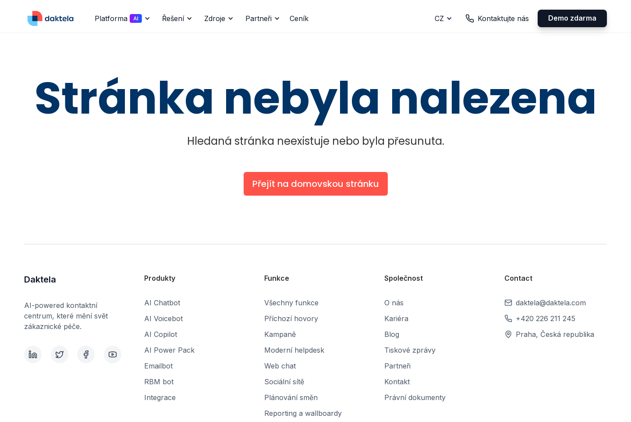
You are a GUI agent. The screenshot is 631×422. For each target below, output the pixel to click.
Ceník (299, 18)
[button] (120, 18)
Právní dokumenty (415, 397)
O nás (394, 302)
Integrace (160, 397)
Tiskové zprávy (410, 350)
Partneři (397, 365)
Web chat (280, 365)
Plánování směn (291, 397)
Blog (391, 334)
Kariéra (396, 318)
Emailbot (158, 365)
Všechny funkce (291, 302)
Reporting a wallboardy (303, 413)
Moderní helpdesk (294, 350)
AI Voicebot (163, 318)
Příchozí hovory (291, 318)
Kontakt (397, 381)
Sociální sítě (284, 381)
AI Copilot (160, 334)
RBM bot (159, 381)
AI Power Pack (169, 350)
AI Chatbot (162, 302)
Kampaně (280, 334)
